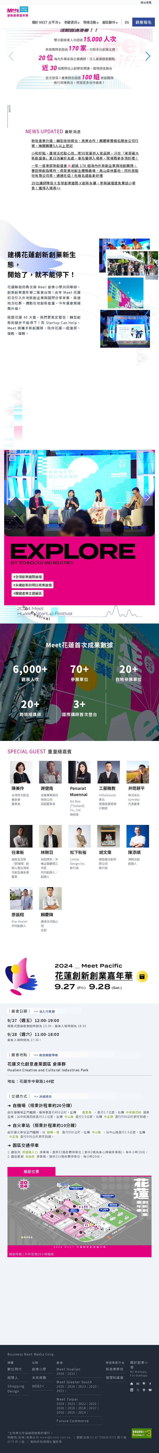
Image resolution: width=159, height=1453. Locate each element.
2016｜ (62, 1412)
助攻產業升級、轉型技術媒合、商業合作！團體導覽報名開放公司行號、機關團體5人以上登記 (85, 143)
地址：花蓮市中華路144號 (30, 1081)
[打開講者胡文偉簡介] (108, 848)
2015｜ (72, 1412)
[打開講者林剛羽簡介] (50, 852)
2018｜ (83, 1408)
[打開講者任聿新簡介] (21, 852)
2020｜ (62, 1408)
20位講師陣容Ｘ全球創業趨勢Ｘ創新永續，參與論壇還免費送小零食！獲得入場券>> (83, 185)
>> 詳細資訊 (43, 1096)
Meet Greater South (74, 1381)
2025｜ (62, 1386)
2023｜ (72, 1373)
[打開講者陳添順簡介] (138, 846)
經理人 (12, 1377)
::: (84, 2)
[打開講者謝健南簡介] (50, 784)
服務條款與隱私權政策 (46, 1442)
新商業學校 (115, 1369)
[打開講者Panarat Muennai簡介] (79, 789)
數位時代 (14, 1369)
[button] (148, 56)
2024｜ (62, 1373)
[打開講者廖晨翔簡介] (21, 908)
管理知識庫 (115, 1377)
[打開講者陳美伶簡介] (21, 784)
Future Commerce (73, 1420)
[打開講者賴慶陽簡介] (50, 911)
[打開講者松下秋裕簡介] (79, 848)
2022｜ (94, 1386)
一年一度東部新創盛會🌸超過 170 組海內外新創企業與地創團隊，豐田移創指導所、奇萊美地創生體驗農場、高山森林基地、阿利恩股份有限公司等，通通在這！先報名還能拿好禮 (85, 170)
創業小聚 (39, 1369)
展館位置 (31, 1171)
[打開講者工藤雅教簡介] (108, 786)
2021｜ (62, 1391)
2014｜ (83, 1412)
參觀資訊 (70, 21)
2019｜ (72, 1408)
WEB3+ (38, 1386)
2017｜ (94, 1408)
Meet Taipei (67, 1399)
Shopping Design (15, 1388)
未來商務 (39, 1377)
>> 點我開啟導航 (46, 1055)
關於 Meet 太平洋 (45, 21)
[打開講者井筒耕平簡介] (138, 784)
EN (127, 21)
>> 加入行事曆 (44, 1011)
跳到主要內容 (18, 2)
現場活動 (89, 21)
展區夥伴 (108, 21)
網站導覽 (146, 2)
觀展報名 (144, 21)
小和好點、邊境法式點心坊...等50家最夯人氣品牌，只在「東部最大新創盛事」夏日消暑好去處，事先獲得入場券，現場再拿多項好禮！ (85, 156)
